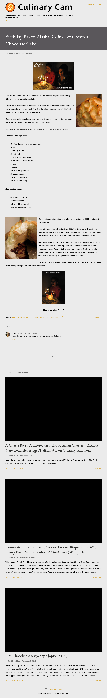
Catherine (15, 333)
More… (77, 21)
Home (7, 21)
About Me (19, 21)
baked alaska (16, 317)
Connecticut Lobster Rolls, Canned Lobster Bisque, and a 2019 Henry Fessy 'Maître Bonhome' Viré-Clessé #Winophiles (51, 550)
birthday (26, 317)
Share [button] (96, 317)
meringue (55, 317)
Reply (14, 339)
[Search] (91, 4)
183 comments (18, 681)
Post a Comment (19, 469)
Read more (97, 469)
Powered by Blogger (53, 689)
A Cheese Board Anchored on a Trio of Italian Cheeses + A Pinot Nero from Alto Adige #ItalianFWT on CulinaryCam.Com (51, 448)
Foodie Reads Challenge (60, 21)
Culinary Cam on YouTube (37, 21)
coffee (47, 317)
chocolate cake (37, 317)
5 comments (17, 577)
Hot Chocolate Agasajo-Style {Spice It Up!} (36, 655)
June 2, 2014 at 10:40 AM (28, 333)
